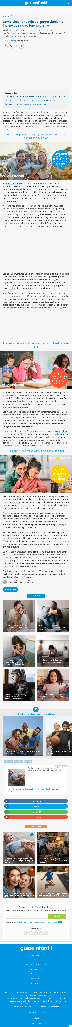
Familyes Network (34, 1012)
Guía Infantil (34, 1018)
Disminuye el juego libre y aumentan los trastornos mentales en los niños (15, 696)
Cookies (34, 960)
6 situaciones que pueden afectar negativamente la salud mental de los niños (52, 627)
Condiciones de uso (38, 922)
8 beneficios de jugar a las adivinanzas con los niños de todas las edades (53, 860)
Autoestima (18, 761)
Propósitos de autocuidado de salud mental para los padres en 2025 (18, 627)
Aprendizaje (9, 761)
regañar (62, 307)
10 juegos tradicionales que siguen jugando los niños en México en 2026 (52, 895)
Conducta (7, 577)
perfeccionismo (12, 183)
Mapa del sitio (36, 983)
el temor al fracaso (35, 417)
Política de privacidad (34, 964)
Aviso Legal (34, 969)
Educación (8, 16)
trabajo (15, 557)
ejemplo (16, 502)
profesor (61, 515)
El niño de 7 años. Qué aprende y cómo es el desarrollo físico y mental (52, 696)
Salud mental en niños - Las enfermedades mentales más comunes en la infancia (17, 662)
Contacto (34, 974)
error (5, 546)
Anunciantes (34, 978)
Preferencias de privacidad (23, 922)
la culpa (11, 288)
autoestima (61, 431)
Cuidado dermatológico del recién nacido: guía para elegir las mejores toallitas (19, 860)
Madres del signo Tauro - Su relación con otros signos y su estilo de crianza (19, 895)
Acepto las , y (33, 922)
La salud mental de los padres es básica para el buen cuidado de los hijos (52, 662)
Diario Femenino (36, 1023)
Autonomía (28, 761)
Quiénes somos (34, 955)
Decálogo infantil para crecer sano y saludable (36, 714)
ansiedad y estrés (19, 407)
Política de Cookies (51, 922)
